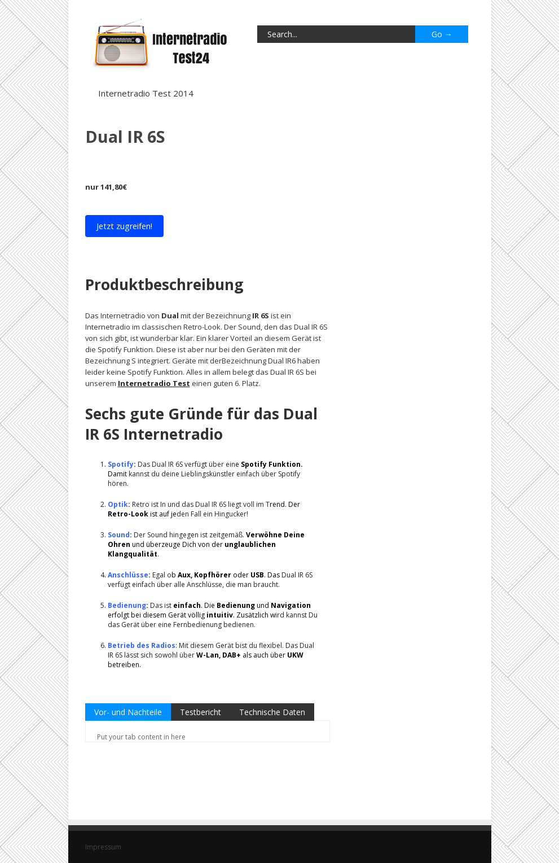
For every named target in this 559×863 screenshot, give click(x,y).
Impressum (103, 847)
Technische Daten (272, 712)
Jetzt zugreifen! (124, 226)
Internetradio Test (154, 383)
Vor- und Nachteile (128, 712)
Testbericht (200, 712)
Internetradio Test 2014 (145, 93)
